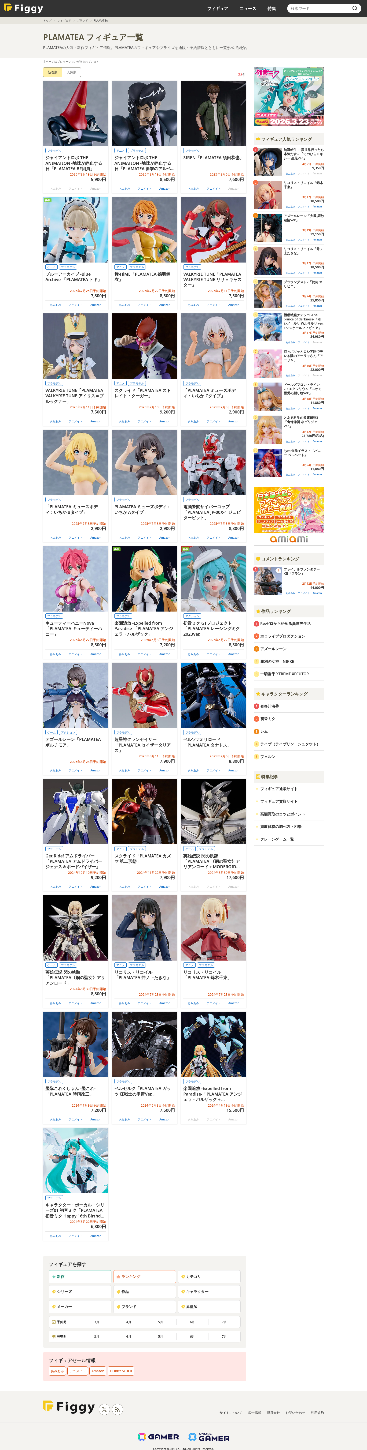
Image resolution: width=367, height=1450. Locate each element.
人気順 (72, 72)
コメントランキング (277, 559)
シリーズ (62, 1291)
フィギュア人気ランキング (284, 139)
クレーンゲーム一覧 (277, 839)
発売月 (59, 1336)
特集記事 (267, 776)
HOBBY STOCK (121, 1371)
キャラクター (195, 1291)
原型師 (189, 1306)
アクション (192, 616)
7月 (224, 1322)
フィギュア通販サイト (279, 788)
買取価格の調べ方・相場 (280, 826)
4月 (128, 1322)
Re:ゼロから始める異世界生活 (285, 623)
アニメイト (145, 189)
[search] (354, 8)
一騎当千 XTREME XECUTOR (284, 673)
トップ (47, 21)
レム (264, 731)
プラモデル (54, 151)
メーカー (62, 1306)
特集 (272, 8)
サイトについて (231, 1412)
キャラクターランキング (282, 694)
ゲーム (51, 267)
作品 (122, 1291)
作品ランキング (273, 611)
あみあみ (124, 189)
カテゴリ (191, 1276)
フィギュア (217, 8)
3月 (96, 1322)
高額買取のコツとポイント (282, 814)
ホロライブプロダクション (282, 636)
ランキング (128, 1276)
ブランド (82, 21)
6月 (192, 1322)
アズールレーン (273, 648)
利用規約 (317, 1412)
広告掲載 (254, 1412)
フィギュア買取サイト (279, 801)
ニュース (247, 8)
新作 (58, 1276)
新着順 (53, 72)
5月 (160, 1322)
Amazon (164, 189)
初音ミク (267, 718)
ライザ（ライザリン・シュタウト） (290, 744)
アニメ (120, 151)
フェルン (267, 756)
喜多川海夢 (269, 706)
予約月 (59, 1322)
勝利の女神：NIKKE (277, 661)
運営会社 (273, 1412)
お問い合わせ (295, 1412)
